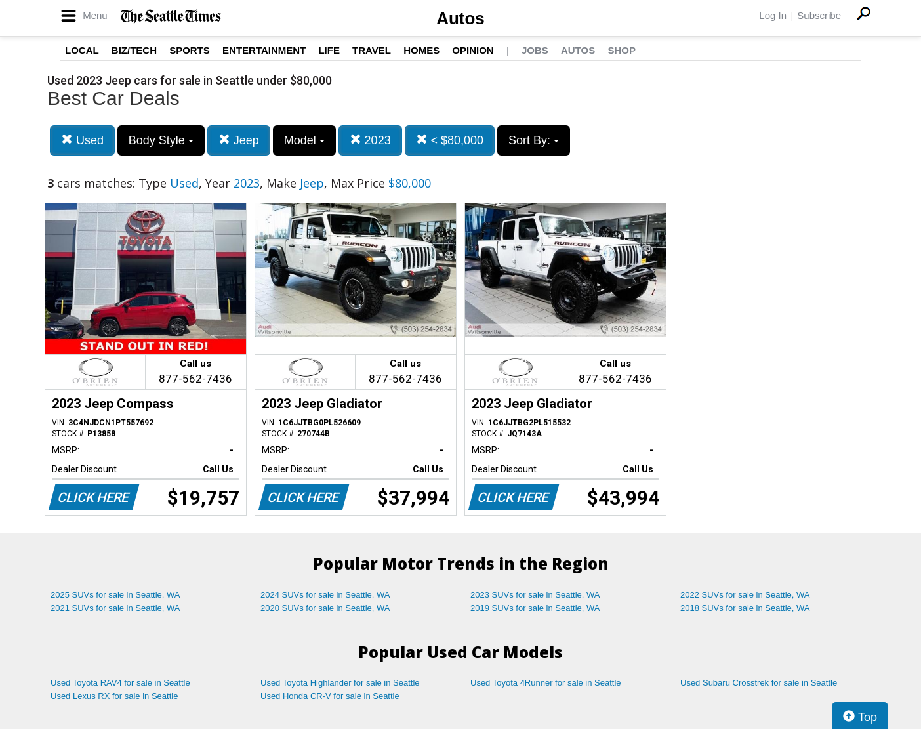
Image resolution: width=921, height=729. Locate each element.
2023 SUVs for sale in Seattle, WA (535, 595)
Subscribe (819, 15)
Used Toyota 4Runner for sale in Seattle (545, 683)
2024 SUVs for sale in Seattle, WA (325, 595)
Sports (189, 50)
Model (304, 140)
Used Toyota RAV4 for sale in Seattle (120, 683)
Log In (773, 15)
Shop (621, 50)
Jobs (535, 50)
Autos (460, 18)
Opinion (472, 50)
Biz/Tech (134, 50)
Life (329, 50)
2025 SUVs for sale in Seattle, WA (115, 595)
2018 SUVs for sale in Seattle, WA (745, 608)
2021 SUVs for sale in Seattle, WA (115, 608)
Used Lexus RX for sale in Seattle (114, 696)
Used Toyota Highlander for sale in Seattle (340, 683)
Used (82, 140)
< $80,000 (450, 140)
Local (82, 50)
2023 (370, 140)
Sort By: (533, 140)
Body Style (161, 140)
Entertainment (264, 50)
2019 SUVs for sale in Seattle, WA (535, 608)
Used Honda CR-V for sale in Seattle (329, 696)
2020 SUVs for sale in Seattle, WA (325, 608)
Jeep (238, 140)
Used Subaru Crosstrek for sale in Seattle (758, 683)
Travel (371, 50)
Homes (421, 50)
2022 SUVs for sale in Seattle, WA (745, 595)
